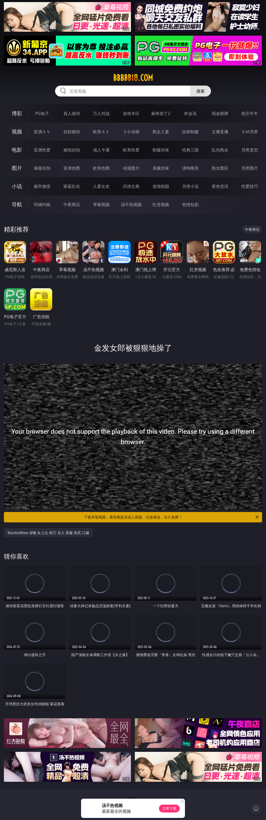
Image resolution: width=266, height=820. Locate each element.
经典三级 (190, 150)
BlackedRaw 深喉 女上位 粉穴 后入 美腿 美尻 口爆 (48, 532)
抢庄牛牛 (249, 113)
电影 (17, 149)
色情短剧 (190, 204)
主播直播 (220, 131)
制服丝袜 (160, 150)
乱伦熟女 (220, 150)
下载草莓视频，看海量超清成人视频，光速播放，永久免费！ (172, 517)
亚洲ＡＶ (42, 131)
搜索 (200, 91)
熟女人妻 (160, 131)
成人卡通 (101, 150)
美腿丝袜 (160, 168)
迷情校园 (160, 186)
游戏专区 (131, 113)
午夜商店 (71, 204)
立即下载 (169, 808)
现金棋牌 (220, 113)
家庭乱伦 (71, 186)
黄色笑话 (220, 186)
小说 (17, 186)
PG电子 (42, 113)
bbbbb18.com (133, 78)
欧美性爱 (131, 150)
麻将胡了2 (160, 113)
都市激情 (42, 186)
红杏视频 (160, 204)
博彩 (17, 113)
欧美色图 (101, 168)
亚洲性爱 (42, 150)
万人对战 (101, 113)
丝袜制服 (190, 131)
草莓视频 (101, 204)
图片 (17, 167)
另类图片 (249, 168)
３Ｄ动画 (131, 131)
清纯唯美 (190, 168)
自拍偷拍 (71, 131)
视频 (17, 131)
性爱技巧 (249, 186)
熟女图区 (220, 168)
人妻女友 (101, 186)
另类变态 (249, 150)
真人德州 (71, 113)
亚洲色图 (71, 168)
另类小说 (190, 186)
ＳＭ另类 (249, 131)
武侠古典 (131, 186)
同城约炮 (42, 204)
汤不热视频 (131, 204)
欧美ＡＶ (101, 131)
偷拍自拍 (71, 150)
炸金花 (190, 113)
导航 (17, 204)
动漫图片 (131, 168)
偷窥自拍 (42, 168)
